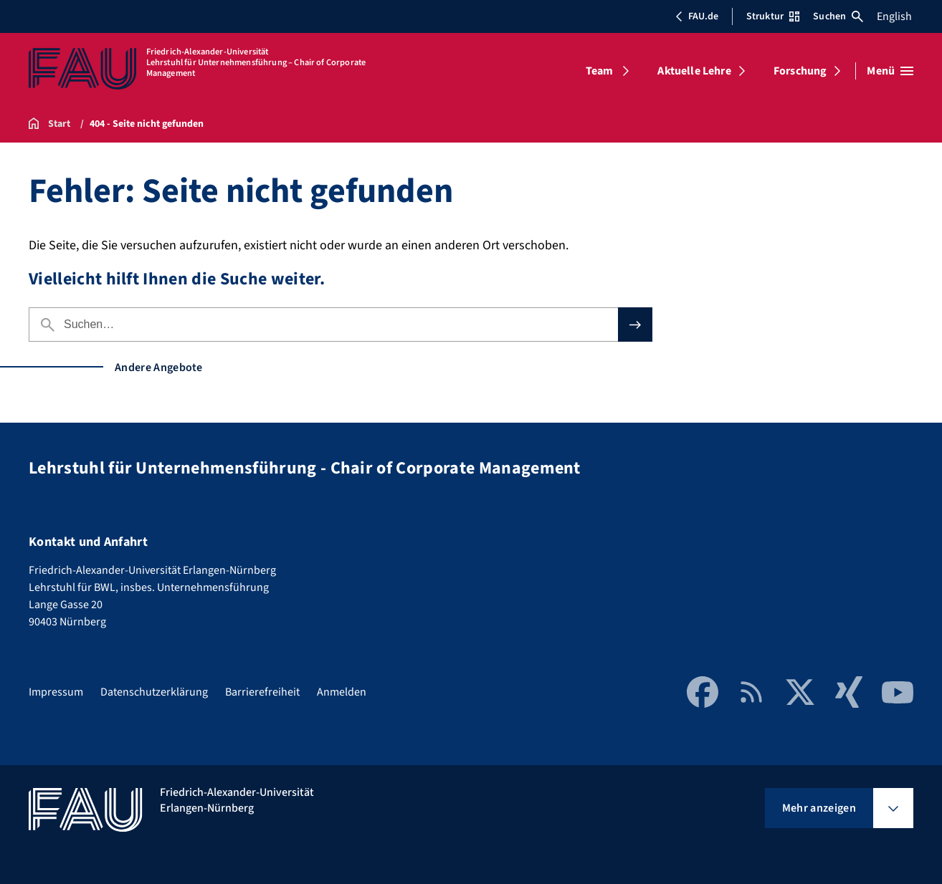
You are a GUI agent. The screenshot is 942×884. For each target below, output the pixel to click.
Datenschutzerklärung (154, 692)
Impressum (56, 692)
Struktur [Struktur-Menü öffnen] (772, 16)
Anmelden (341, 692)
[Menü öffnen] (890, 71)
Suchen (838, 16)
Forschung (800, 71)
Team (600, 71)
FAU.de (697, 16)
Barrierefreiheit (262, 692)
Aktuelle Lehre (694, 71)
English (894, 16)
